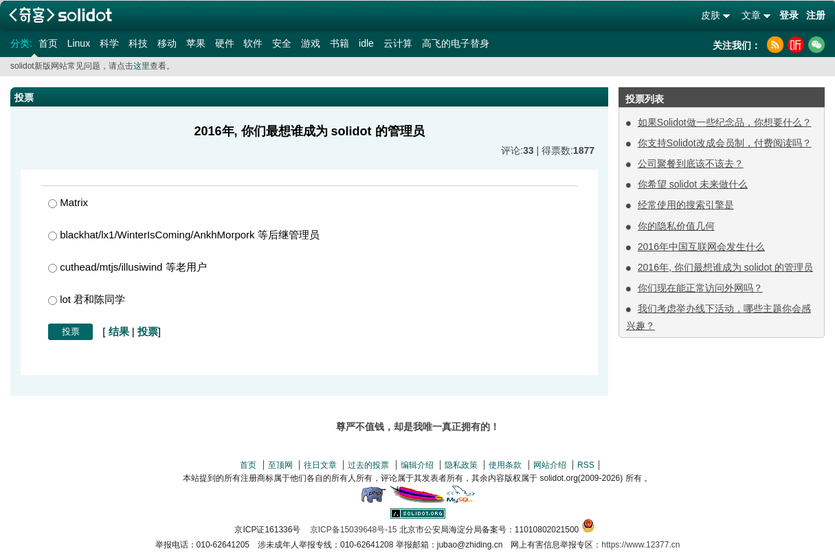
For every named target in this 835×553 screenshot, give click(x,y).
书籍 (339, 43)
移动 (167, 43)
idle (366, 43)
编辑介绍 (417, 465)
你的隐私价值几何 (676, 226)
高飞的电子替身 (455, 43)
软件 (253, 43)
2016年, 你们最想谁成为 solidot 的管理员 (725, 267)
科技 (138, 43)
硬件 (224, 43)
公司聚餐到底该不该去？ (691, 163)
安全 (281, 43)
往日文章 (320, 465)
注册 (815, 15)
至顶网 (280, 465)
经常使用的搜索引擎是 (686, 204)
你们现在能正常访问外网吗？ (700, 287)
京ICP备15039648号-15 (353, 529)
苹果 (195, 43)
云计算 (397, 43)
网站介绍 (549, 465)
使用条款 (505, 465)
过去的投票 (368, 465)
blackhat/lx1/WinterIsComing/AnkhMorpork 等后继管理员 (184, 234)
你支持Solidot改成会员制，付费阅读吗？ (725, 142)
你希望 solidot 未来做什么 (693, 184)
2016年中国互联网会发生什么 (701, 246)
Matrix (68, 202)
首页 (48, 43)
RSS (585, 465)
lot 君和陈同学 (86, 299)
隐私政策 (461, 465)
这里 (141, 66)
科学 (109, 43)
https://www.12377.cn (640, 545)
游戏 (310, 43)
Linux (78, 43)
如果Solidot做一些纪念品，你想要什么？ (725, 122)
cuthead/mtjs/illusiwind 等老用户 (127, 267)
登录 (789, 15)
